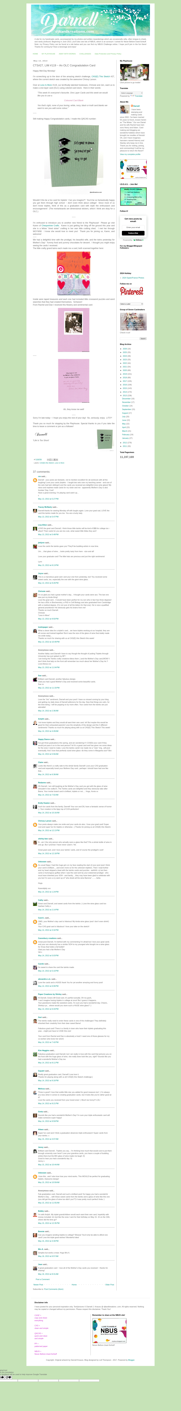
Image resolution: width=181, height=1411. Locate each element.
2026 (125, 349)
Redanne (42, 783)
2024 (125, 356)
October (125, 406)
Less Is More (46, 85)
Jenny (40, 1147)
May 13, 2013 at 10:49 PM (48, 642)
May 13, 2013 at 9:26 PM (48, 583)
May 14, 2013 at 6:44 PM (48, 1009)
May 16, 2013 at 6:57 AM (48, 1256)
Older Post (109, 1285)
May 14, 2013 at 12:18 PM (48, 853)
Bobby (41, 1211)
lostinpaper (43, 627)
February (126, 435)
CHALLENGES (85, 54)
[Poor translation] (8, 1377)
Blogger (131, 1360)
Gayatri (41, 1071)
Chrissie (41, 591)
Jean (40, 1264)
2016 (125, 385)
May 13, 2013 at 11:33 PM (48, 688)
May (124, 424)
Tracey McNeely (45, 507)
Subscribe (133, 233)
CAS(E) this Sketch (47, 463)
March (125, 431)
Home (74, 1285)
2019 (125, 374)
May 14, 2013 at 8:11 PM (48, 1063)
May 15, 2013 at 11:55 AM (48, 1203)
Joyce (40, 573)
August (125, 413)
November (126, 402)
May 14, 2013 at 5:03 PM (48, 956)
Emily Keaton (44, 803)
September (127, 409)
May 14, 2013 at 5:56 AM (48, 754)
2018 (125, 378)
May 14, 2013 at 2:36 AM (48, 711)
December (126, 399)
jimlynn (41, 543)
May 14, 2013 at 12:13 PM (48, 830)
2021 (125, 367)
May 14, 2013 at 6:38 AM (48, 774)
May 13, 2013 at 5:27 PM (48, 499)
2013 (125, 396)
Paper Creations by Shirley (50, 994)
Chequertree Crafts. (51, 225)
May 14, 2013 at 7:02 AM (48, 795)
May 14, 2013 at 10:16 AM (48, 813)
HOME (35, 54)
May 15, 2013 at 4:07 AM (48, 1139)
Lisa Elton (42, 525)
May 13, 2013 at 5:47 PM (48, 517)
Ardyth (41, 719)
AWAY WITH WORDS (67, 54)
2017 (125, 381)
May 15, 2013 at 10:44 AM (48, 1165)
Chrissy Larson (44, 821)
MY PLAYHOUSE (48, 54)
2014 (125, 392)
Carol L (41, 918)
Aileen (41, 1129)
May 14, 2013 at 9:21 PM (48, 1103)
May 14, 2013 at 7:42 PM (48, 1042)
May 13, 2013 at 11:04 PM (48, 667)
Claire (40, 762)
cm (39, 476)
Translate (136, 96)
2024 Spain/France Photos (133, 278)
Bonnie (41, 1231)
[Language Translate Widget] (131, 93)
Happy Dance (44, 739)
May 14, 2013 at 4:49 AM (48, 731)
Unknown (42, 862)
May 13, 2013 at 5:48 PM (48, 534)
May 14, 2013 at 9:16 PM (48, 1081)
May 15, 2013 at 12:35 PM (48, 1223)
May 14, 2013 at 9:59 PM (48, 1121)
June (124, 420)
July (124, 417)
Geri (40, 1017)
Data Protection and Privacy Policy (108, 54)
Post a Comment (43, 1279)
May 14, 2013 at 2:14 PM (48, 910)
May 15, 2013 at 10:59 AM (48, 1182)
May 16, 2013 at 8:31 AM (48, 1274)
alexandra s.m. (44, 979)
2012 (125, 443)
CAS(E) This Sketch (101, 76)
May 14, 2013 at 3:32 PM (48, 930)
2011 (125, 446)
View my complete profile (130, 154)
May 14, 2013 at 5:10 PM (48, 971)
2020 (125, 370)
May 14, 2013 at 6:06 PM (48, 986)
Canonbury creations (47, 938)
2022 (125, 363)
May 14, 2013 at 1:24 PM (48, 892)
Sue (39, 676)
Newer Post (38, 1285)
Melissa (41, 1089)
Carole (41, 964)
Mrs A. (41, 1249)
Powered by (133, 240)
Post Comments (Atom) (53, 1289)
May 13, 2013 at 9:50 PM (48, 619)
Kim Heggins (43, 1050)
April (124, 427)
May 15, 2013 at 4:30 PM (48, 1241)
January (125, 438)
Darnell (136, 106)
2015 (125, 388)
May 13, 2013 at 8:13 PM (48, 565)
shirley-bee (43, 839)
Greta (40, 1112)
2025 (125, 352)
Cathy (40, 900)
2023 (125, 360)
